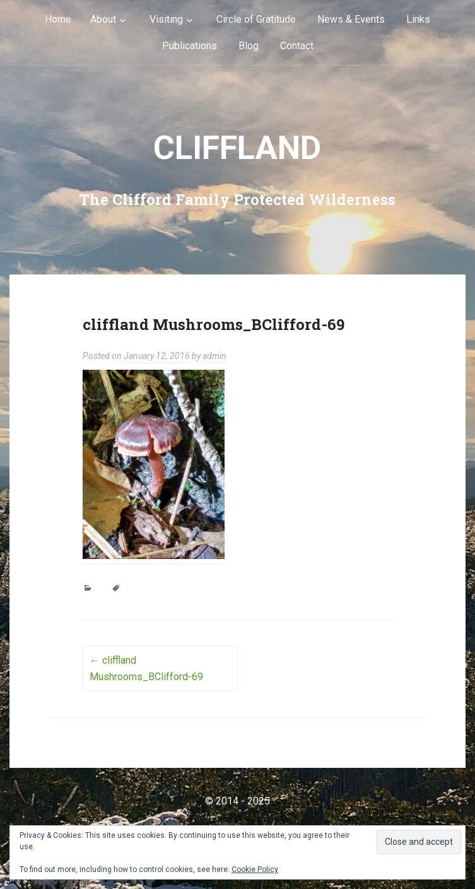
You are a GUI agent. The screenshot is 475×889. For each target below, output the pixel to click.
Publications (189, 46)
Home (58, 19)
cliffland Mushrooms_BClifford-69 (146, 668)
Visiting (166, 19)
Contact (297, 46)
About (103, 19)
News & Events (351, 19)
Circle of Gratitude (256, 19)
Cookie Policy (255, 869)
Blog (248, 46)
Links (418, 19)
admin (214, 356)
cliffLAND (237, 148)
